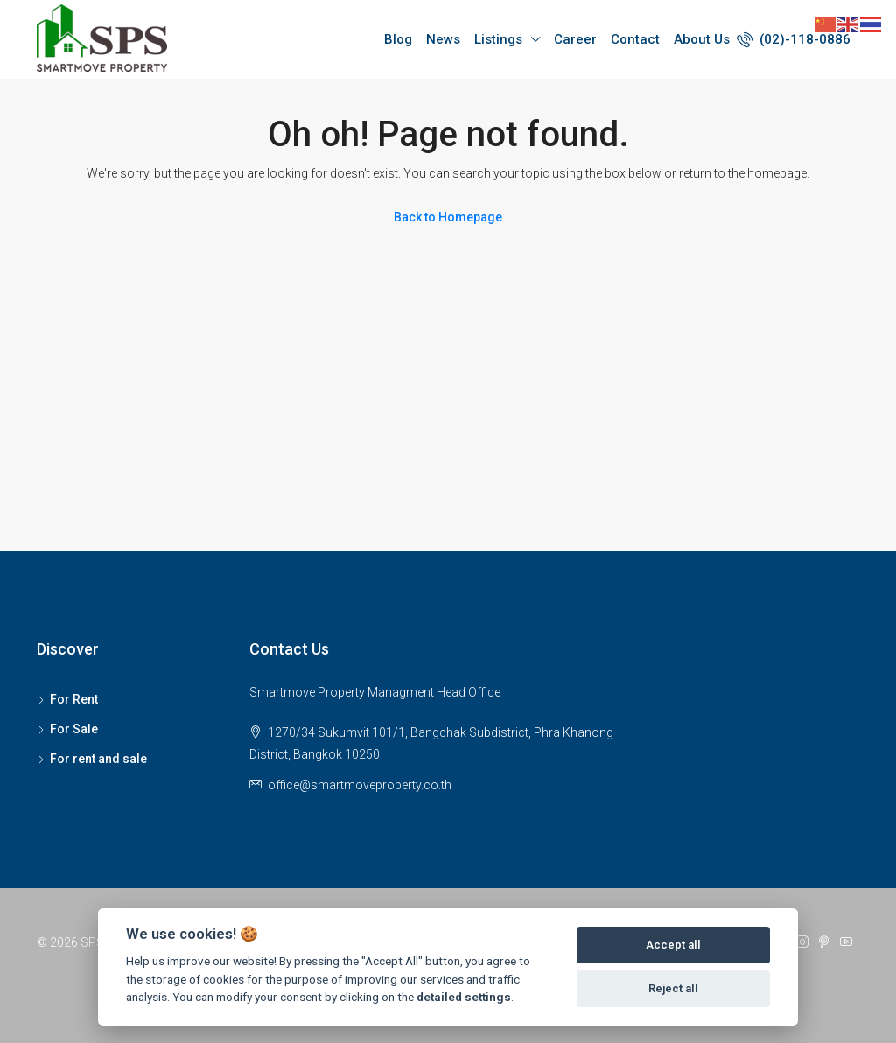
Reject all (673, 988)
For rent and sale (98, 759)
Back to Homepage (448, 217)
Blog (398, 39)
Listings (498, 39)
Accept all (673, 944)
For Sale (74, 729)
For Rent (74, 699)
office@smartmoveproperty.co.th (360, 785)
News (443, 39)
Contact (635, 39)
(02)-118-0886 (793, 39)
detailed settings (463, 997)
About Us (702, 39)
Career (575, 39)
